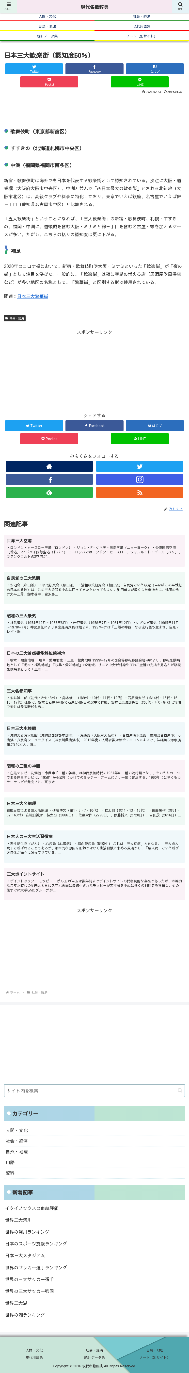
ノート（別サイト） (154, 1357)
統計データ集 (94, 1357)
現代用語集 (34, 1357)
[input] (94, 1090)
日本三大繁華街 (32, 296)
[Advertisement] (94, 109)
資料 (10, 1173)
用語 (10, 1162)
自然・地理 (17, 1151)
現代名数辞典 (94, 7)
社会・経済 (14, 318)
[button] (180, 1090)
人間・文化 (17, 1130)
